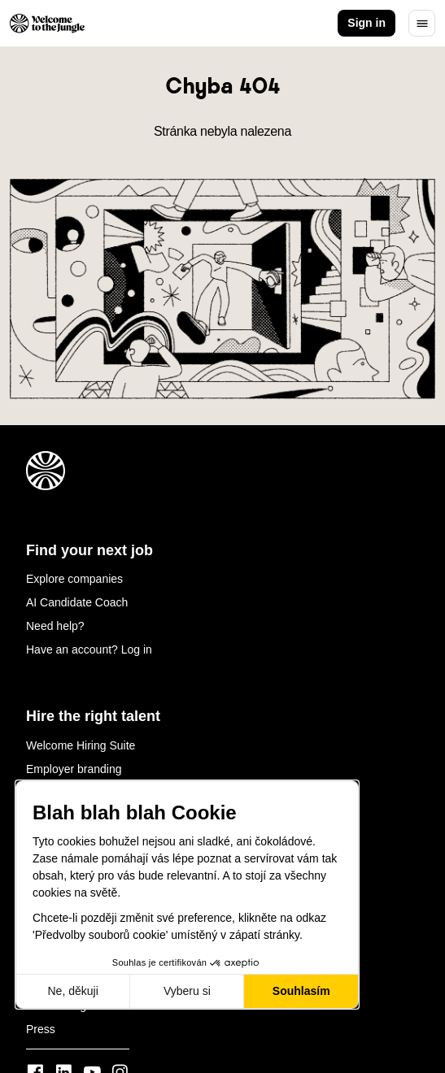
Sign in (366, 22)
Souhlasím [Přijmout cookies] (301, 990)
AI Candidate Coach (77, 602)
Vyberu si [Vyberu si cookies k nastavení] (187, 990)
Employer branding (74, 768)
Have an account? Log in (89, 649)
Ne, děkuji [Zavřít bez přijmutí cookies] (72, 990)
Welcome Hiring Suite (80, 745)
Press (40, 1029)
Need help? (55, 625)
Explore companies (74, 578)
